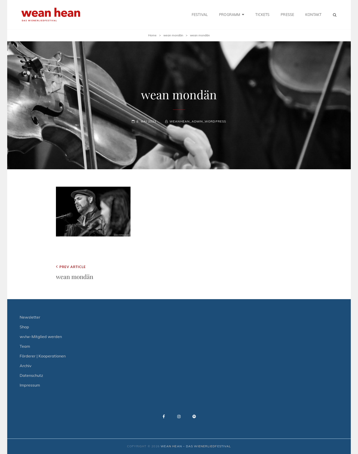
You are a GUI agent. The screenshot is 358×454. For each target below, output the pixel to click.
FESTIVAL (200, 14)
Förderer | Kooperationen (43, 355)
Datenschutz (31, 375)
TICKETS (262, 14)
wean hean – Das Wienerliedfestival (196, 446)
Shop (24, 326)
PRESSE (287, 14)
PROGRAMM (229, 14)
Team (25, 346)
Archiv (26, 365)
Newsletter (30, 317)
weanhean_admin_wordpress (198, 121)
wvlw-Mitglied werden (41, 336)
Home (152, 35)
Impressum (30, 385)
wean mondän (173, 35)
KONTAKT (313, 14)
